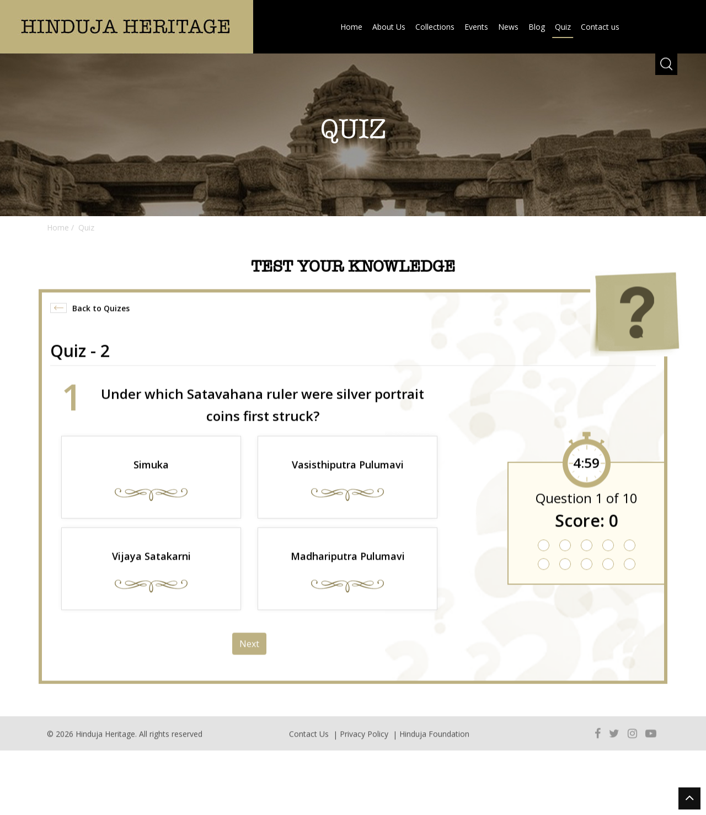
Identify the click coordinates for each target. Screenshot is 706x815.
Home (351, 27)
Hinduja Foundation (434, 741)
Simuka (151, 478)
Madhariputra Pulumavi (348, 570)
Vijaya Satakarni (151, 570)
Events (476, 27)
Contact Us (309, 741)
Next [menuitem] (249, 658)
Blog (536, 27)
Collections (434, 27)
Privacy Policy (364, 741)
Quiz (563, 27)
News (508, 27)
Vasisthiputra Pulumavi (348, 478)
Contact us (600, 27)
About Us (388, 27)
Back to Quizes (101, 322)
